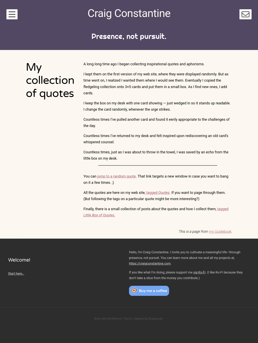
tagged (158, 192)
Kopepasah (155, 318)
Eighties (139, 318)
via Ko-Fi (199, 272)
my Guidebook (220, 231)
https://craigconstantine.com (150, 263)
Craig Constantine (128, 13)
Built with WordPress (107, 318)
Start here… (16, 273)
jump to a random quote (116, 176)
